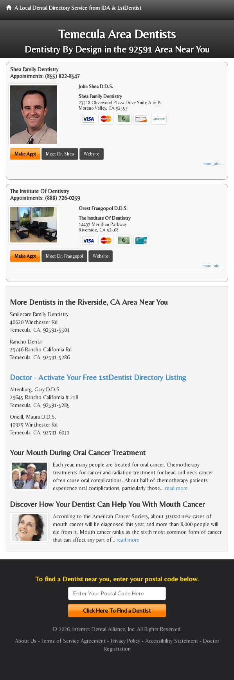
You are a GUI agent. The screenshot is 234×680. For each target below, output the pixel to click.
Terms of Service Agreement (73, 641)
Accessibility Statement (171, 641)
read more (176, 488)
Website (91, 154)
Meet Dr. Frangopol (64, 256)
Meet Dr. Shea (60, 154)
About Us (25, 641)
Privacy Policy (125, 641)
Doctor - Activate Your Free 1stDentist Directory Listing (98, 377)
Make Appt (25, 154)
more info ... (213, 163)
